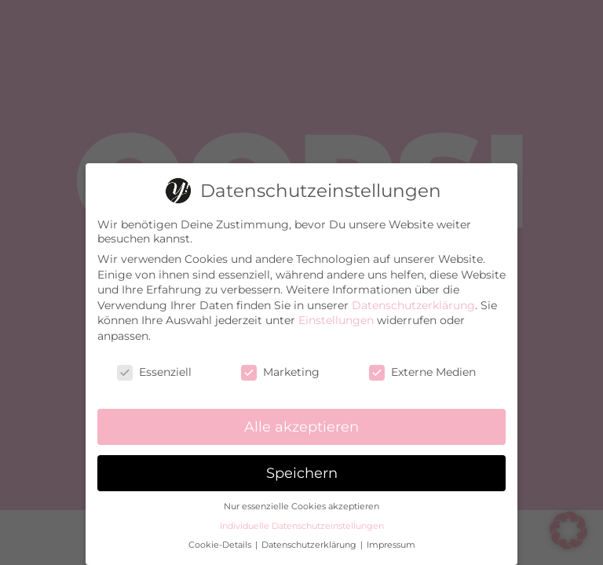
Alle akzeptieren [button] (301, 420)
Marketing (280, 365)
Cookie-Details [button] (221, 539)
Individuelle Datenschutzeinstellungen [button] (302, 519)
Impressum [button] (391, 539)
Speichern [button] (302, 466)
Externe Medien (422, 365)
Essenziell (154, 365)
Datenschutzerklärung (413, 298)
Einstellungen (336, 314)
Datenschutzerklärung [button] (310, 539)
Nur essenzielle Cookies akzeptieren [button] (301, 500)
